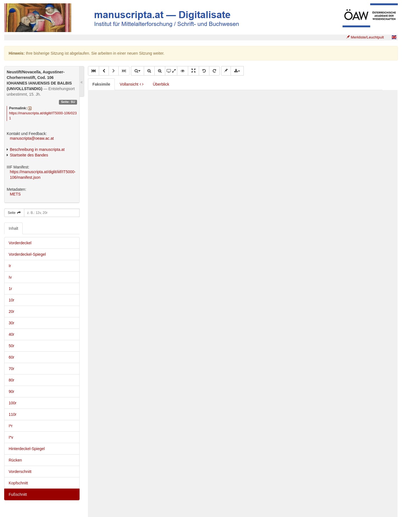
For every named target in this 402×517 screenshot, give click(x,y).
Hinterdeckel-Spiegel (27, 448)
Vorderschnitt (20, 471)
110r (12, 414)
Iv (10, 277)
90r (11, 391)
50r (11, 346)
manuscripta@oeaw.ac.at (32, 138)
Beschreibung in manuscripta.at (37, 149)
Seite (14, 213)
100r (12, 403)
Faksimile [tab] (101, 84)
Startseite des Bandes (29, 155)
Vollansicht (131, 84)
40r (11, 334)
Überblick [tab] (161, 84)
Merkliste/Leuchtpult (365, 37)
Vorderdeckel (20, 243)
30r (11, 323)
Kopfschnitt (18, 483)
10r (11, 300)
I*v (11, 437)
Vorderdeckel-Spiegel (27, 254)
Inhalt (13, 228)
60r (11, 357)
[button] (93, 71)
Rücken (15, 460)
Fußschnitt (18, 494)
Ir (10, 266)
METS (15, 194)
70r (11, 368)
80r (11, 380)
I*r (11, 426)
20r (11, 311)
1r (10, 288)
